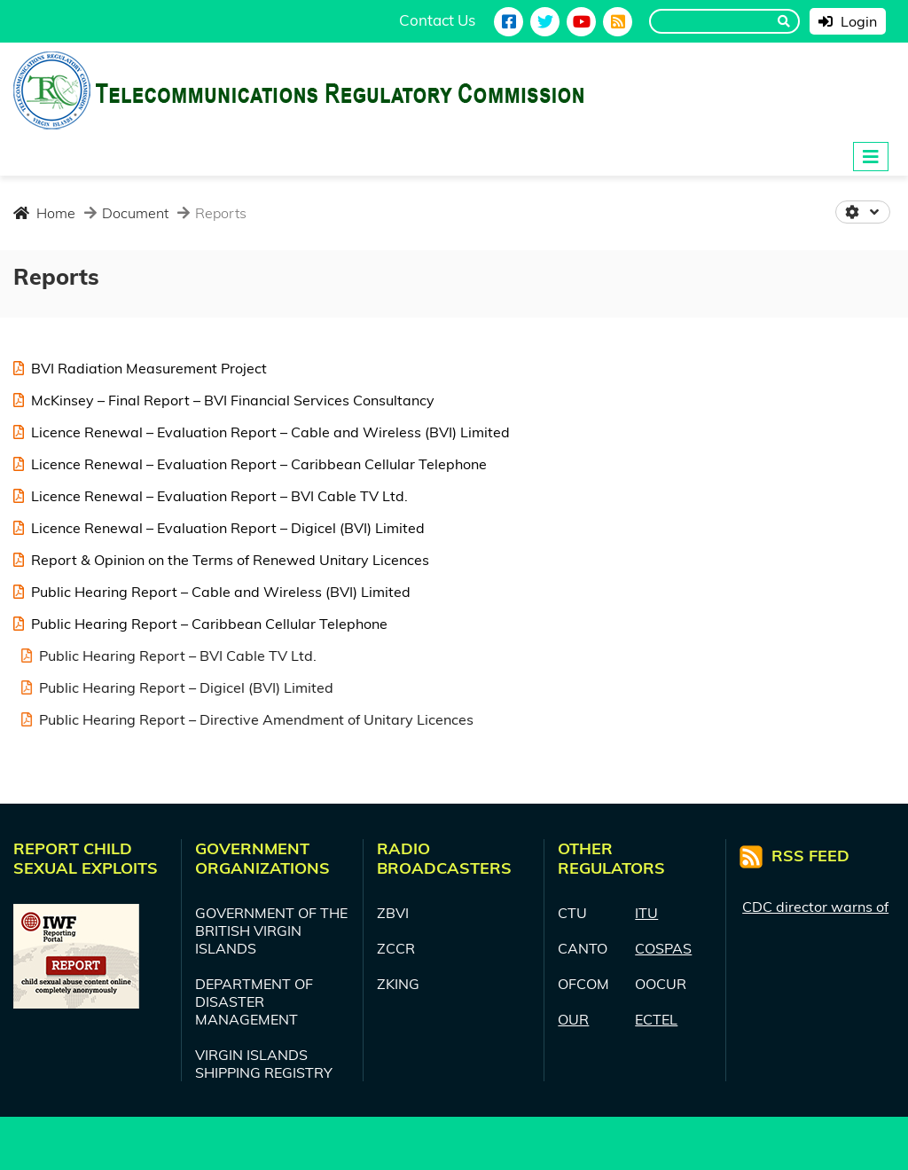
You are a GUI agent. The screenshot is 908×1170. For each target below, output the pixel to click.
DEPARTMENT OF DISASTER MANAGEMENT (254, 1001)
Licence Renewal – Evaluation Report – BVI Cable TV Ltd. (210, 496)
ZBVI (393, 913)
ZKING (398, 984)
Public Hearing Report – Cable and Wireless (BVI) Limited (212, 592)
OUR (573, 1019)
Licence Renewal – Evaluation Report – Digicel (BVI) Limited (219, 528)
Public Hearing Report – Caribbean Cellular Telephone (200, 623)
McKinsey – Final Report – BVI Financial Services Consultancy (223, 400)
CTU (572, 913)
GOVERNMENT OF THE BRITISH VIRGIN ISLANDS (271, 930)
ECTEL (656, 1019)
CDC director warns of (815, 910)
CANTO (582, 948)
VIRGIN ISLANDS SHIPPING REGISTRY (264, 1063)
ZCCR (396, 948)
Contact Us (437, 20)
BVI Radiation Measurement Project (140, 368)
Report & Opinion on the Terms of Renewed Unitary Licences (221, 560)
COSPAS (663, 948)
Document (133, 213)
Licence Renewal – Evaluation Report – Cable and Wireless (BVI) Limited (261, 432)
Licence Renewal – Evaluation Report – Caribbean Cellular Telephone (250, 464)
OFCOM (583, 984)
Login (847, 21)
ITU (646, 913)
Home (44, 213)
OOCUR (660, 984)
